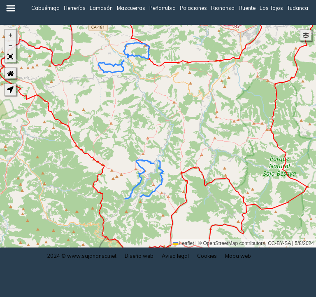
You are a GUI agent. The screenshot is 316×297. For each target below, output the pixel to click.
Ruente (247, 8)
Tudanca (297, 8)
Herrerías (75, 8)
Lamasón (101, 8)
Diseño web (139, 255)
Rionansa (223, 8)
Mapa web (238, 255)
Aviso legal (175, 255)
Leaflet (183, 243)
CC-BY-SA (279, 243)
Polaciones (193, 8)
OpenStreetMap (220, 243)
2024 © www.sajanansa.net (81, 255)
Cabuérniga (45, 8)
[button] (10, 35)
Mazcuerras (131, 8)
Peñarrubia (162, 8)
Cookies (207, 255)
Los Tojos (271, 8)
